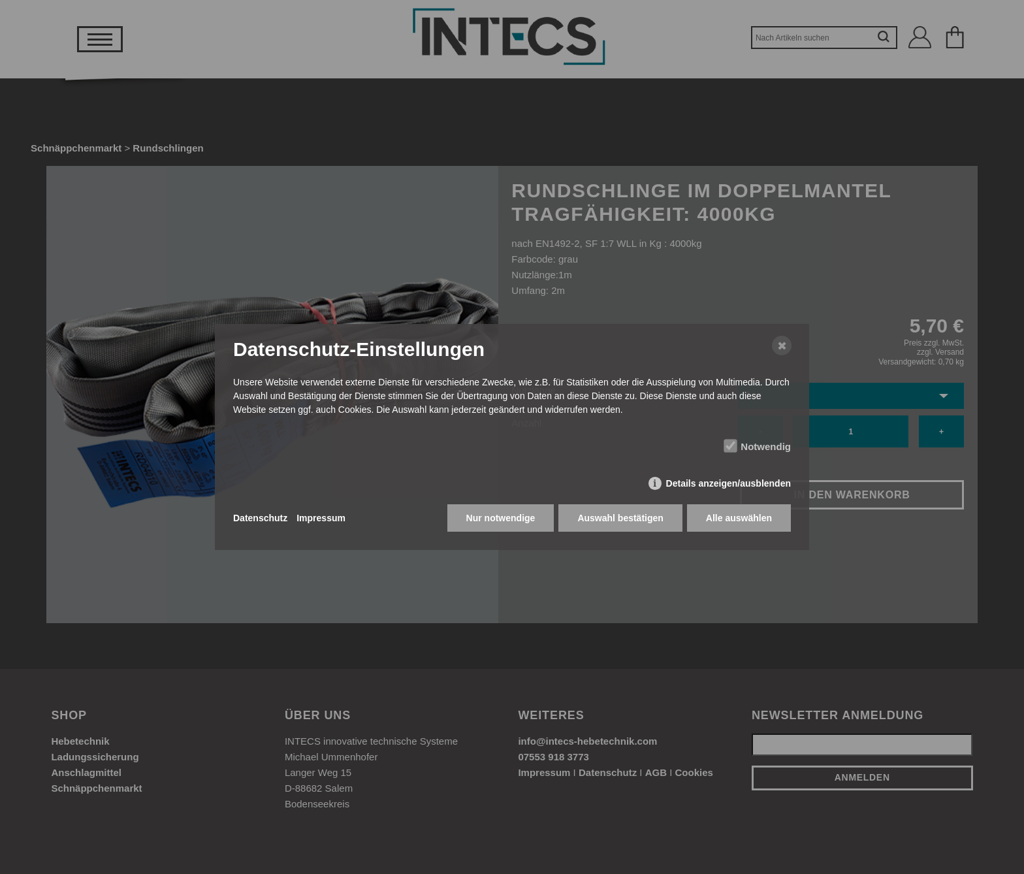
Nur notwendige (501, 518)
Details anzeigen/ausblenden (728, 483)
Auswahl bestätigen (620, 518)
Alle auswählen (739, 518)
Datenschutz (260, 518)
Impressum (320, 518)
